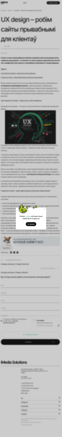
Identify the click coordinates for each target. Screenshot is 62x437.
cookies (27, 216)
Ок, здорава (30, 224)
